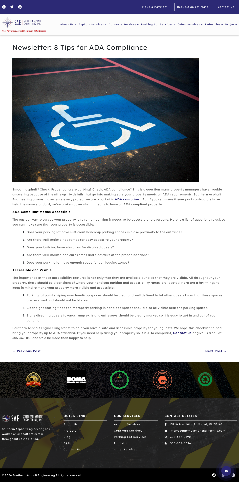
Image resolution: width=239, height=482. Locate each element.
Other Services (190, 24)
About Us (68, 24)
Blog (67, 437)
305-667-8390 (178, 437)
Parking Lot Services (158, 24)
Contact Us (226, 6)
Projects (232, 24)
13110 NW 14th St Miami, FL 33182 (194, 424)
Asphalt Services (93, 24)
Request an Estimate (192, 6)
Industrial (122, 443)
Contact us (182, 333)
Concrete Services (124, 24)
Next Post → (216, 351)
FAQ (67, 443)
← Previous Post (26, 351)
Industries (214, 24)
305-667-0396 (178, 443)
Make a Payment (155, 6)
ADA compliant (128, 199)
